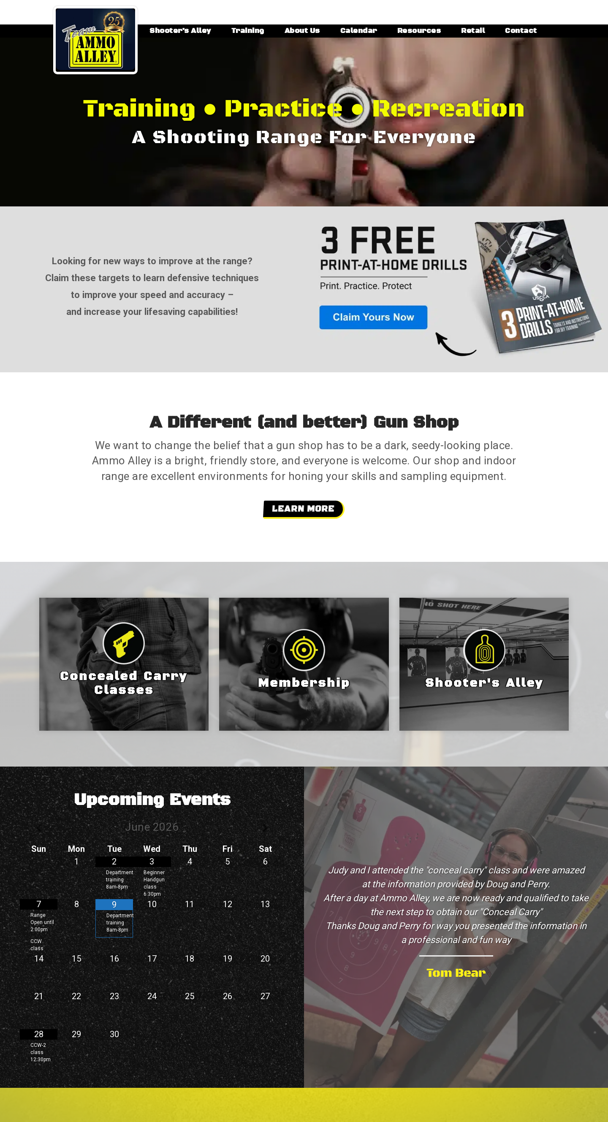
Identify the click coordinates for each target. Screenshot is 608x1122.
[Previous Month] (38, 828)
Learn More (302, 509)
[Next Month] (265, 828)
